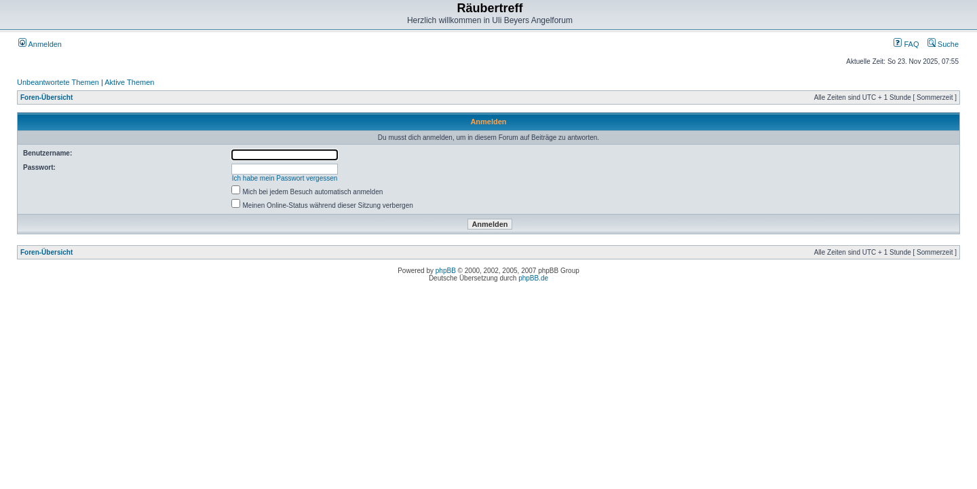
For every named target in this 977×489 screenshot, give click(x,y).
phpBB (446, 270)
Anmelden (40, 44)
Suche (943, 44)
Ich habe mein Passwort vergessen (285, 178)
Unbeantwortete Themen (58, 82)
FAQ (906, 44)
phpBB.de (533, 278)
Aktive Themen (129, 82)
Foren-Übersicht (46, 97)
